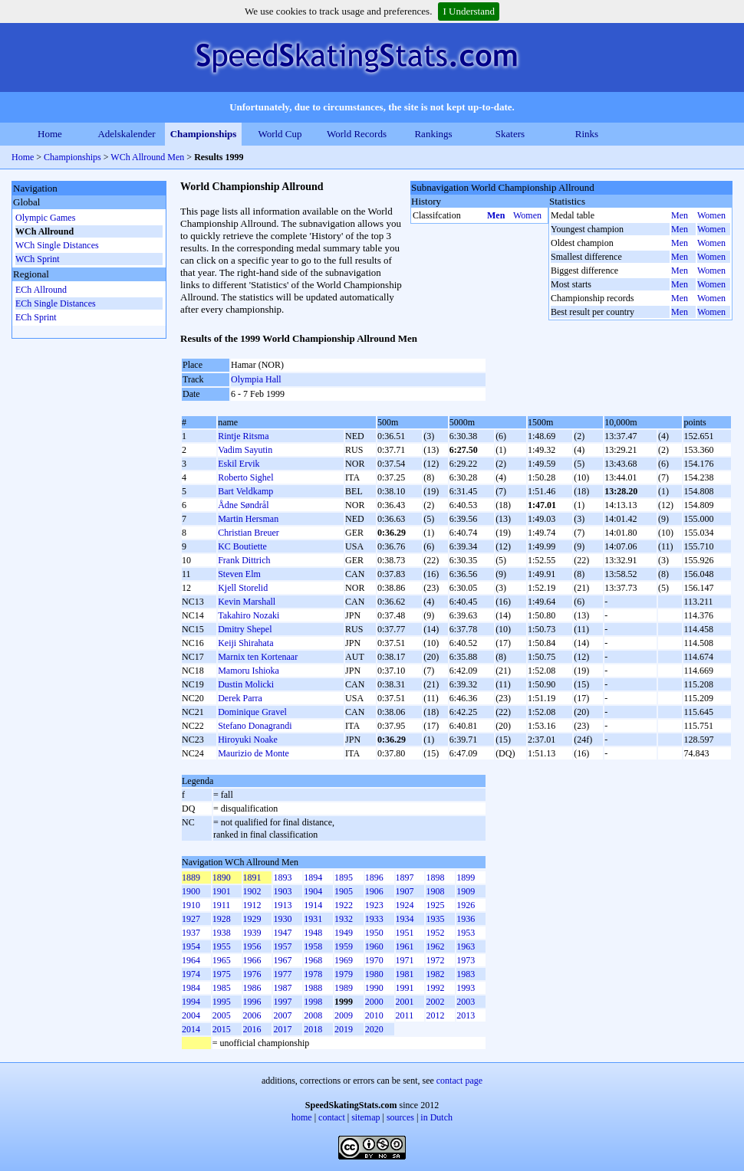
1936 (465, 919)
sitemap (365, 1117)
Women (527, 215)
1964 (191, 960)
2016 (252, 1029)
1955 (221, 946)
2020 (374, 1029)
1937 (191, 932)
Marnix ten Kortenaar (258, 656)
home (301, 1117)
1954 (191, 946)
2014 (191, 1029)
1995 (221, 1001)
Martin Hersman (248, 518)
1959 (343, 946)
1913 (282, 905)
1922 (343, 905)
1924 (405, 905)
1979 (343, 974)
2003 (465, 1001)
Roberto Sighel (245, 477)
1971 (405, 960)
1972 (435, 960)
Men (496, 215)
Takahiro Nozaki (248, 615)
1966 (252, 960)
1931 (313, 919)
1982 (435, 974)
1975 (221, 974)
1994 (191, 1001)
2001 (405, 1001)
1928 (221, 919)
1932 (343, 919)
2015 (221, 1029)
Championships (203, 133)
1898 (435, 877)
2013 (465, 1015)
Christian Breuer (248, 532)
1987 (282, 987)
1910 (191, 905)
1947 (282, 932)
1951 (405, 932)
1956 (252, 946)
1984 (191, 987)
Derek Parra (240, 698)
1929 (252, 919)
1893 (282, 877)
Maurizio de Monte (253, 753)
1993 (465, 987)
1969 (343, 960)
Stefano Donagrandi (254, 725)
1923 (374, 905)
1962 (435, 946)
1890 (221, 877)
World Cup (279, 133)
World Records (357, 133)
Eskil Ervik (238, 463)
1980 (374, 974)
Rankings (433, 133)
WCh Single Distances (57, 245)
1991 (405, 987)
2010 (374, 1015)
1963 (465, 946)
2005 (221, 1015)
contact (331, 1117)
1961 (405, 946)
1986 (252, 987)
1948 (313, 932)
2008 (313, 1015)
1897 (405, 877)
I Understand (469, 11)
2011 (405, 1015)
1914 (313, 905)
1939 (252, 932)
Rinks (586, 133)
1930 (282, 919)
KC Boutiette (242, 546)
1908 (435, 891)
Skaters (510, 133)
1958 (313, 946)
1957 (282, 946)
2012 (435, 1015)
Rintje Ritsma (243, 436)
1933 (374, 919)
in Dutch (436, 1117)
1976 (252, 974)
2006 (252, 1015)
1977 (282, 974)
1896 (374, 877)
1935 (435, 919)
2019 (343, 1029)
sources (400, 1117)
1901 (221, 891)
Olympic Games (45, 217)
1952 (435, 932)
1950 (374, 932)
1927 (191, 919)
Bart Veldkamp (245, 491)
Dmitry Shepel (245, 629)
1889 (191, 877)
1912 (252, 905)
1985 (221, 987)
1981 (405, 974)
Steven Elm (239, 574)
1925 (435, 905)
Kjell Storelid (243, 587)
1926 (465, 905)
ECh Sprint (36, 317)
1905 (343, 891)
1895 (343, 877)
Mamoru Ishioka (248, 670)
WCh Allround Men (147, 157)
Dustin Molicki (246, 684)
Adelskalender (126, 133)
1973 (465, 960)
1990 (374, 987)
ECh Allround (41, 289)
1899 (465, 877)
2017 (282, 1029)
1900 (191, 891)
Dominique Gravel (252, 712)
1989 (343, 987)
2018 (313, 1029)
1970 (374, 960)
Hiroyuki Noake (248, 739)
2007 (282, 1015)
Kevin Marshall (246, 601)
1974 (191, 974)
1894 (313, 877)
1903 (282, 891)
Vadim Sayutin (245, 449)
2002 (435, 1001)
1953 (465, 932)
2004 (191, 1015)
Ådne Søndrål (243, 505)
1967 (282, 960)
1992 (435, 987)
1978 (313, 974)
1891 (252, 877)
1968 (313, 960)
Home (50, 133)
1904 (313, 891)
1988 (313, 987)
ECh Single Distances (55, 303)
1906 (374, 891)
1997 (282, 1001)
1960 (374, 946)
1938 (221, 932)
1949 (343, 932)
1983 (465, 974)
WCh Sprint (37, 259)
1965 (221, 960)
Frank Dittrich (244, 560)
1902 (252, 891)
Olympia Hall (256, 379)
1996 (252, 1001)
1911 (221, 905)
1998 (313, 1001)
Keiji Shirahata (245, 643)
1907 (405, 891)
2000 (374, 1001)
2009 (343, 1015)
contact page (459, 1080)
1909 (465, 891)
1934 (405, 919)
